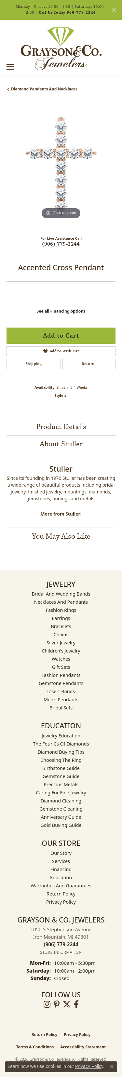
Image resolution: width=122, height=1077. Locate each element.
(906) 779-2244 (61, 244)
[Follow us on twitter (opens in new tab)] (67, 1004)
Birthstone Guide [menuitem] (61, 768)
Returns (89, 363)
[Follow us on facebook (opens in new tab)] (76, 1004)
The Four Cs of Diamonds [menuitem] (61, 744)
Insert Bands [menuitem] (61, 691)
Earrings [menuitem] (61, 618)
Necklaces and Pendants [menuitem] (61, 602)
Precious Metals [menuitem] (61, 784)
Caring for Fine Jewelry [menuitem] (61, 792)
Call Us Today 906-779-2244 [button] (67, 12)
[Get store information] (61, 952)
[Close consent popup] (112, 1067)
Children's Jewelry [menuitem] (61, 651)
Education (61, 877)
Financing (61, 869)
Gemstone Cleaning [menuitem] (61, 809)
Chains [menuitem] (61, 634)
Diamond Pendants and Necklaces (44, 89)
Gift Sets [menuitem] (61, 667)
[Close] (114, 10)
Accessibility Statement (83, 1047)
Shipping (34, 363)
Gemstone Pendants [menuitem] (61, 683)
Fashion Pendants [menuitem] (60, 675)
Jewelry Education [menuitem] (61, 736)
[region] (61, 166)
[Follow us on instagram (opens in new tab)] (47, 1004)
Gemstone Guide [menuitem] (61, 776)
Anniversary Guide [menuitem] (61, 817)
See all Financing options (61, 311)
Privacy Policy (61, 902)
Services (61, 861)
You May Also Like (61, 536)
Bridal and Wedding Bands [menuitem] (61, 594)
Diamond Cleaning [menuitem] (61, 801)
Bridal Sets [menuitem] (61, 708)
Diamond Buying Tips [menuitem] (60, 752)
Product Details (61, 427)
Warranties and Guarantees (61, 885)
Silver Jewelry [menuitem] (61, 642)
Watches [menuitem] (61, 659)
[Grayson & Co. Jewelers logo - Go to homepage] (61, 48)
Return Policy (61, 894)
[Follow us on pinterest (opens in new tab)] (57, 1004)
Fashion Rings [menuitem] (61, 610)
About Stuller (61, 444)
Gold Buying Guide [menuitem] (60, 825)
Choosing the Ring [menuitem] (61, 760)
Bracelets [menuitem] (61, 626)
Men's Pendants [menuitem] (61, 699)
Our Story (61, 853)
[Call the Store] (61, 944)
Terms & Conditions (35, 1047)
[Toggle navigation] (10, 67)
